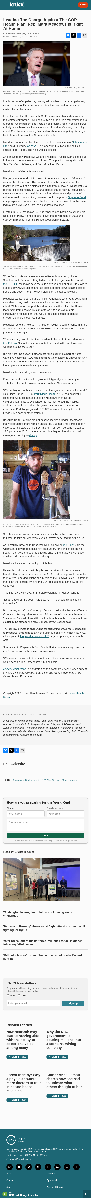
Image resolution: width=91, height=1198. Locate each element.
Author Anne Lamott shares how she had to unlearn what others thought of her (64, 1081)
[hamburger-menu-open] (5, 5)
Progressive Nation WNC (34, 636)
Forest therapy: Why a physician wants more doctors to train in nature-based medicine (24, 1083)
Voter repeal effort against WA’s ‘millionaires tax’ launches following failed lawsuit (42, 942)
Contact (10, 1180)
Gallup (33, 435)
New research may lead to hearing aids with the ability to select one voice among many (22, 1040)
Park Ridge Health (44, 394)
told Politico (10, 343)
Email (55, 808)
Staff (8, 1187)
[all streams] (87, 1194)
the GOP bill (10, 284)
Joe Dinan (68, 545)
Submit (46, 835)
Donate (83, 5)
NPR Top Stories (50, 780)
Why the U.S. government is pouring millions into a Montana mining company (63, 1040)
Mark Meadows (69, 780)
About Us (11, 1173)
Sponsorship (53, 1180)
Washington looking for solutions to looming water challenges (37, 914)
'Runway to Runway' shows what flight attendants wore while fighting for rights (45, 928)
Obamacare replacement (26, 780)
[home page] (17, 5)
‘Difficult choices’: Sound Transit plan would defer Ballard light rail (42, 957)
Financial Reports (55, 1187)
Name (10, 808)
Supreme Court (77, 197)
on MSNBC (33, 146)
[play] (5, 1194)
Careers (51, 1173)
